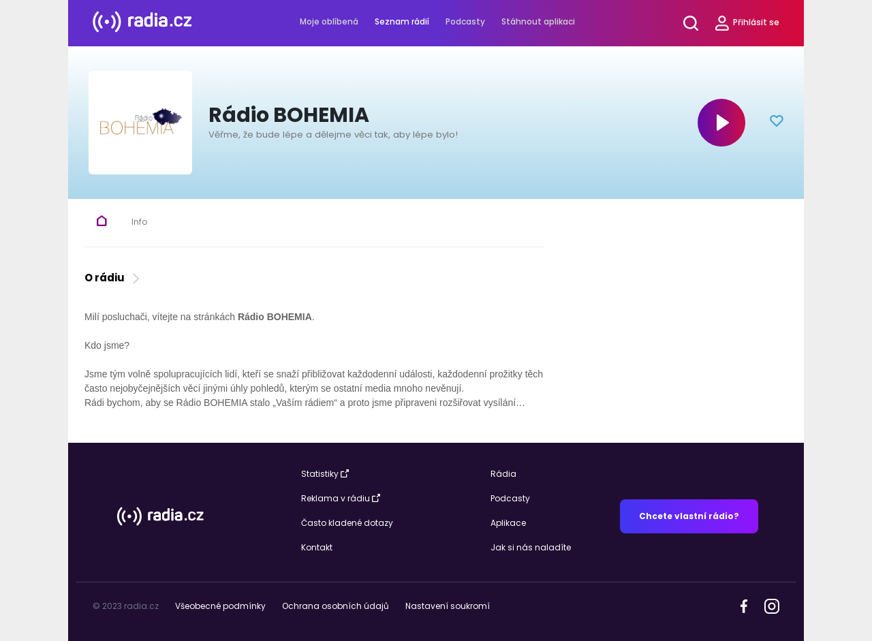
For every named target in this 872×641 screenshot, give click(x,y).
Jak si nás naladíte (530, 547)
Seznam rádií (402, 21)
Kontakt (316, 547)
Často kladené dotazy (347, 523)
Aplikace (508, 523)
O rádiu (113, 277)
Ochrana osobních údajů (335, 606)
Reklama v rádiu (340, 498)
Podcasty (465, 21)
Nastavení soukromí (447, 606)
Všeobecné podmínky (220, 606)
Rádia (503, 474)
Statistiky (325, 474)
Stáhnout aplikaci (538, 21)
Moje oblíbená (329, 21)
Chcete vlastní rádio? (689, 516)
